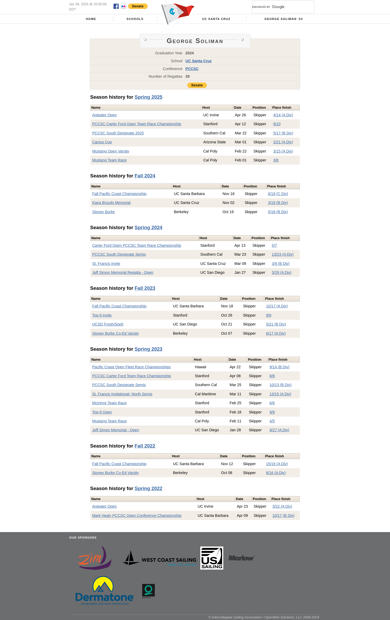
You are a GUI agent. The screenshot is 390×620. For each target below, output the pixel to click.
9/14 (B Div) (279, 367)
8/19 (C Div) (278, 194)
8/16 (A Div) (276, 473)
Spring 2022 (148, 488)
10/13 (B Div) (280, 385)
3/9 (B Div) (281, 263)
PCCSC (192, 69)
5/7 (274, 245)
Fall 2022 (144, 446)
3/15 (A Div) (283, 151)
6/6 (272, 403)
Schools (135, 18)
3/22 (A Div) (282, 506)
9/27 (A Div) (279, 430)
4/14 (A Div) (283, 115)
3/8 (276, 160)
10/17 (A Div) (277, 306)
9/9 (268, 315)
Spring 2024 (148, 227)
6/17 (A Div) (276, 333)
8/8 (272, 376)
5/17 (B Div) (283, 133)
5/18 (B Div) (278, 212)
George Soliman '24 (283, 18)
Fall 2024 (144, 175)
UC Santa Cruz (216, 18)
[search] (276, 7)
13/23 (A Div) (283, 254)
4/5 (272, 421)
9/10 (277, 124)
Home (91, 18)
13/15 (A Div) (280, 394)
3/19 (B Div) (278, 203)
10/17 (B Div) (283, 515)
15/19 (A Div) (277, 464)
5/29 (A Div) (281, 272)
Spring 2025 (148, 97)
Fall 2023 (144, 288)
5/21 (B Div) (276, 324)
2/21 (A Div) (283, 142)
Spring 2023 (148, 349)
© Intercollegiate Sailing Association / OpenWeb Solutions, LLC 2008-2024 (263, 617)
